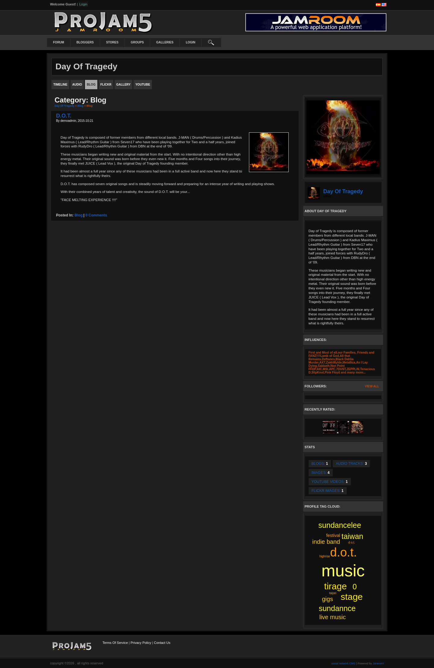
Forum (58, 42)
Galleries (164, 42)
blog (78, 215)
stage (352, 597)
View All (372, 386)
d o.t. (351, 542)
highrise (324, 556)
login (190, 42)
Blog (80, 105)
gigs (327, 599)
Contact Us (162, 642)
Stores (112, 42)
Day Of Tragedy (64, 105)
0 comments (96, 215)
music (343, 570)
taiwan (352, 536)
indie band (326, 541)
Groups (137, 42)
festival (333, 535)
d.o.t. (343, 552)
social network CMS (344, 663)
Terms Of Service (115, 642)
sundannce (337, 608)
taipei (332, 593)
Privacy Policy (141, 642)
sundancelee (339, 525)
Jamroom (378, 663)
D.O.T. (63, 116)
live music (332, 617)
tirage (335, 586)
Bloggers (85, 42)
